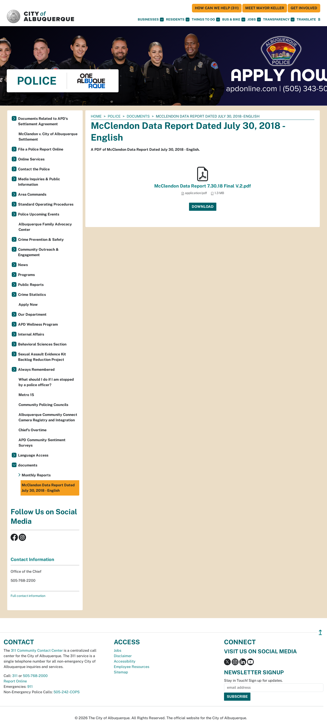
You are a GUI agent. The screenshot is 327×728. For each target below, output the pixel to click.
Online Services (31, 159)
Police (114, 116)
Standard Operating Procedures (45, 204)
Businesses (151, 19)
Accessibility (124, 661)
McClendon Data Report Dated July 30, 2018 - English (48, 488)
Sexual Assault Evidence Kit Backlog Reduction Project (42, 357)
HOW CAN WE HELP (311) (217, 8)
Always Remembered (36, 369)
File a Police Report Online (40, 149)
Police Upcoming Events (38, 214)
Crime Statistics (32, 294)
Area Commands (32, 194)
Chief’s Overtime (33, 430)
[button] (306, 19)
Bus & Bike (233, 19)
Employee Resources (131, 667)
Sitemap (121, 672)
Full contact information (28, 596)
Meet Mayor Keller (264, 8)
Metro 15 (26, 395)
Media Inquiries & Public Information (39, 182)
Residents (177, 19)
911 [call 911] (30, 686)
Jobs (254, 19)
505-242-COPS (67, 692)
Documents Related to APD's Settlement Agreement (43, 121)
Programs (26, 275)
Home (96, 116)
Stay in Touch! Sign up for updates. (253, 680)
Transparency (278, 19)
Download (203, 206)
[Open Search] (319, 19)
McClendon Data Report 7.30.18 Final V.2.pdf (202, 186)
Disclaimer (123, 656)
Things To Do (206, 19)
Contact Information (32, 559)
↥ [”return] (320, 632)
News (23, 265)
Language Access (33, 455)
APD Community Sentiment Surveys (42, 442)
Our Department (32, 314)
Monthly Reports (36, 475)
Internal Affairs (31, 334)
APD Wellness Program (38, 324)
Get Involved (304, 8)
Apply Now (28, 304)
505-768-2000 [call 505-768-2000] (35, 676)
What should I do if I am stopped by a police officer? (46, 382)
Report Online (15, 681)
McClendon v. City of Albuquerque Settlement (48, 136)
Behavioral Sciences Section (42, 344)
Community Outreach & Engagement (38, 252)
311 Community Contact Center (37, 650)
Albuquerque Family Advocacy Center (45, 227)
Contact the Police (34, 169)
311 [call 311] (15, 676)
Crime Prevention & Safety (41, 239)
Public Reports (31, 285)
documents (138, 116)
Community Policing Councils (43, 405)
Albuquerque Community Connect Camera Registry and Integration (48, 417)
